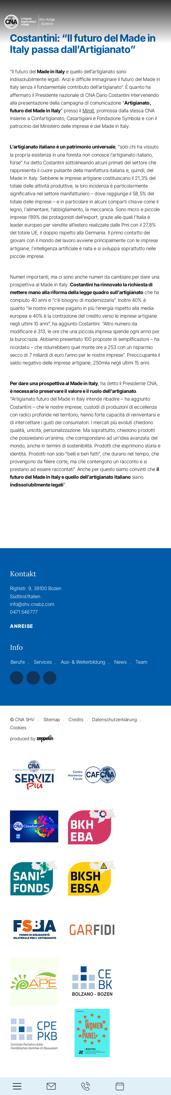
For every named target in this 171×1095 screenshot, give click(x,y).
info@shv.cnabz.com (32, 604)
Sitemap (51, 719)
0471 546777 (23, 612)
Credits (76, 719)
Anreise (21, 626)
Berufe (17, 662)
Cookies (18, 727)
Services (43, 662)
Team (141, 662)
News (120, 662)
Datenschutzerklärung (114, 719)
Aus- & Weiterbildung (83, 662)
